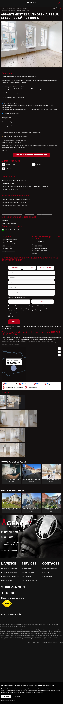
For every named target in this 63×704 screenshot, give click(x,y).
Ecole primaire (25, 384)
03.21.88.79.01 (8, 248)
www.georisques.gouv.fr (17, 147)
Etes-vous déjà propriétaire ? (17, 297)
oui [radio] (19, 302)
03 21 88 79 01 (9, 537)
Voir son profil (35, 253)
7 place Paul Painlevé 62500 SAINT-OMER (13, 543)
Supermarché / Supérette (12, 387)
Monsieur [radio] (15, 268)
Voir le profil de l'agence (8, 251)
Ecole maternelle (9, 384)
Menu (3, 3)
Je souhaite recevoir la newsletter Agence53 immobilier (27, 306)
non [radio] (42, 302)
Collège (38, 384)
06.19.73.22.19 (43, 248)
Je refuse (17, 696)
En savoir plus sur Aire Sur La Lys (10, 344)
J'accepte (5, 696)
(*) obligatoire (12, 316)
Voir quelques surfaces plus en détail (12, 214)
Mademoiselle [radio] (45, 268)
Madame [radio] (29, 268)
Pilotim (61, 642)
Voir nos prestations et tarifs (44, 214)
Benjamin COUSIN (38, 242)
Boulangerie (30, 387)
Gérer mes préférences (8, 700)
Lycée (48, 384)
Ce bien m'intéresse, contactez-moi (31, 155)
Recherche (59, 3)
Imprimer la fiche (29, 214)
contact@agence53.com (15, 550)
